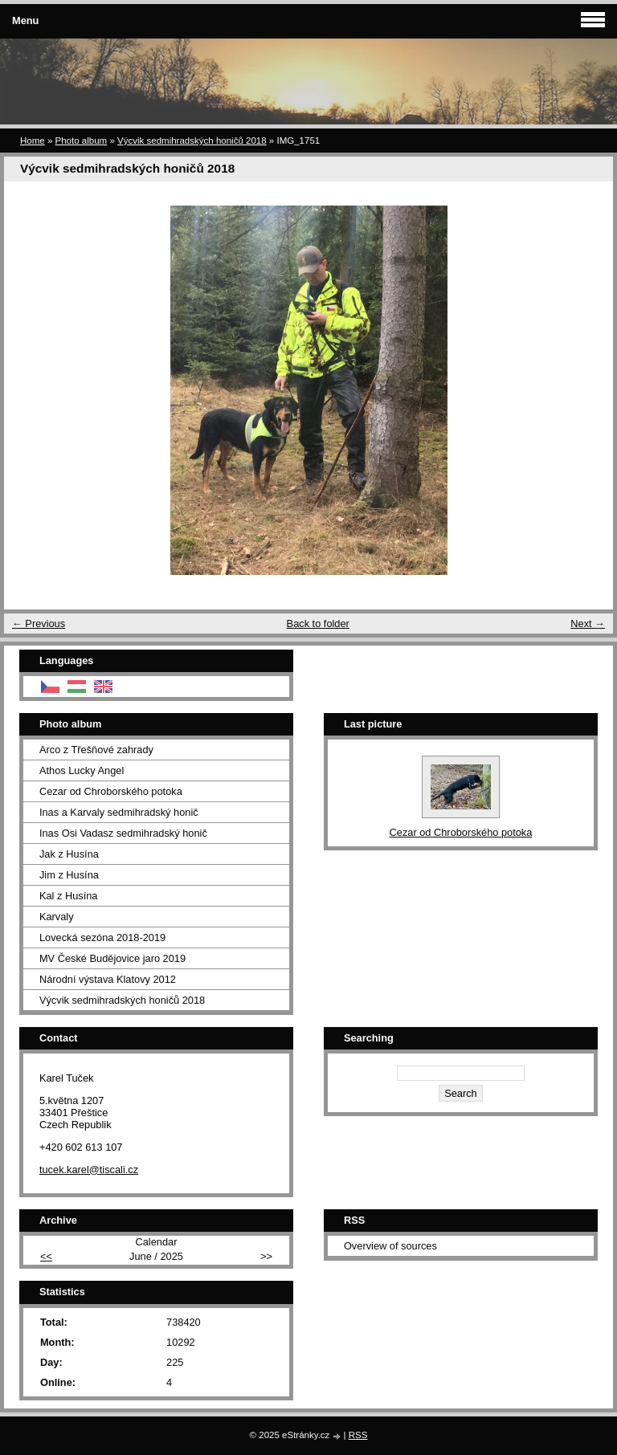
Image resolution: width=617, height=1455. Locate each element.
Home (32, 140)
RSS (358, 1435)
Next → (587, 623)
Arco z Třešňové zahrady (96, 750)
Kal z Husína (68, 896)
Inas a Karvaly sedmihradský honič (118, 812)
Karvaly (56, 917)
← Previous (38, 623)
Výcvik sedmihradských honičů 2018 (192, 140)
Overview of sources (390, 1246)
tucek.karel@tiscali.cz (88, 1170)
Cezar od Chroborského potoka (110, 791)
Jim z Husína (69, 875)
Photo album (81, 140)
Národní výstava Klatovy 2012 (107, 979)
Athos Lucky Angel (81, 770)
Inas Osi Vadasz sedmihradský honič (123, 833)
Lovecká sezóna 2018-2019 (102, 937)
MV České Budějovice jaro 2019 (112, 958)
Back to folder (318, 623)
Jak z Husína (69, 854)
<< (46, 1256)
